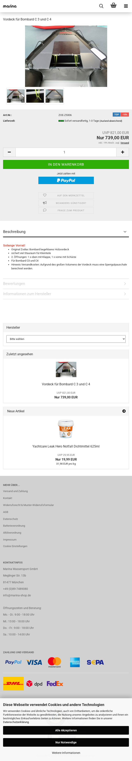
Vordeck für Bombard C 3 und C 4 (66, 384)
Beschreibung (14, 231)
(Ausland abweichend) (111, 121)
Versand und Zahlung (15, 491)
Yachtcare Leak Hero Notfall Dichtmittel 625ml (66, 446)
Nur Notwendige (66, 742)
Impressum (9, 539)
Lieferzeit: (9, 120)
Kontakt (7, 498)
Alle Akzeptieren (66, 730)
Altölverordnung (12, 532)
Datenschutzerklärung (16, 722)
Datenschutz (10, 518)
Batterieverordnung (14, 525)
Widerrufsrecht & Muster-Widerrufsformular (28, 505)
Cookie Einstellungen (15, 546)
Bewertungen (14, 283)
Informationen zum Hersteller (27, 294)
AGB (5, 512)
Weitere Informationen (66, 752)
